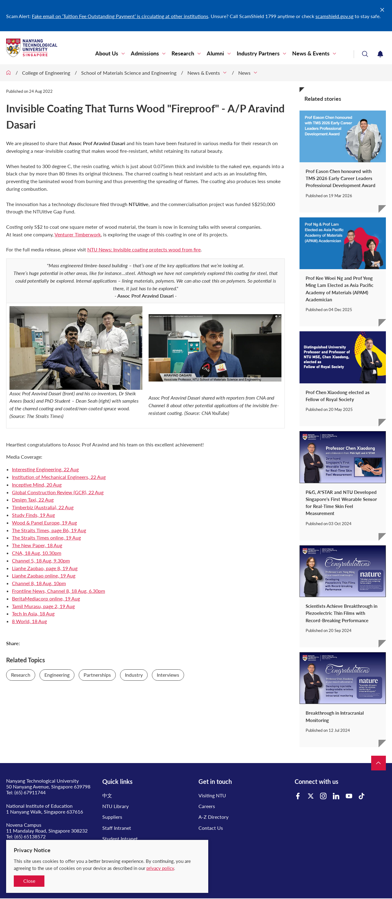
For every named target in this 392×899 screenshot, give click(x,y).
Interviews (168, 675)
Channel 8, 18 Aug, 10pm (39, 583)
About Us (106, 53)
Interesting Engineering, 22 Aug (45, 469)
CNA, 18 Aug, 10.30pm (36, 553)
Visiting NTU (212, 795)
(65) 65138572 (30, 836)
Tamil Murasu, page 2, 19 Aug (43, 606)
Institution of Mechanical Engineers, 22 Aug (59, 477)
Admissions (145, 53)
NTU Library (115, 806)
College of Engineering (46, 73)
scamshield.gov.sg (334, 16)
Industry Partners (258, 53)
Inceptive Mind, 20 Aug (37, 484)
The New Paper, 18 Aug (37, 545)
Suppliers (112, 817)
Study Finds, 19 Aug (33, 515)
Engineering (57, 675)
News (244, 73)
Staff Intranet (116, 828)
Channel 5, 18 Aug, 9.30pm (41, 560)
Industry (134, 675)
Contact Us (210, 828)
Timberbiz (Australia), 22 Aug (43, 507)
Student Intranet (120, 838)
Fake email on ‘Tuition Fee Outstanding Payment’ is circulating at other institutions (120, 16)
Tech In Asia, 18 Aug (33, 613)
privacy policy (160, 868)
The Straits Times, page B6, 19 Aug (49, 530)
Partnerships (97, 675)
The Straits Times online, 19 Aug (46, 537)
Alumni (215, 53)
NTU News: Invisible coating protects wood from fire (144, 249)
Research (183, 53)
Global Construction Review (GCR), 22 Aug (58, 492)
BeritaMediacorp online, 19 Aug (46, 598)
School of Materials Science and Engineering (128, 73)
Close (29, 881)
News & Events (311, 53)
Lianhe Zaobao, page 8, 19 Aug (44, 568)
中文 (107, 795)
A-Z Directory (213, 817)
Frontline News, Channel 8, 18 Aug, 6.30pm (58, 591)
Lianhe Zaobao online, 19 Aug (43, 575)
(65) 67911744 (30, 792)
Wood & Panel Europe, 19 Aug (44, 522)
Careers (206, 806)
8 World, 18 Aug (29, 621)
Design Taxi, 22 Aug (33, 499)
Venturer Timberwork (78, 234)
